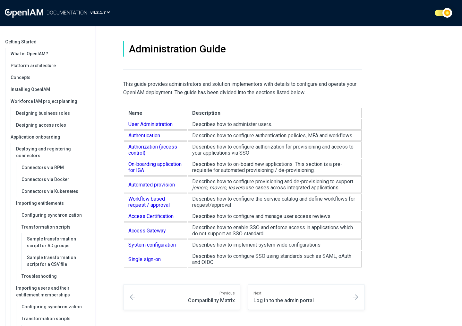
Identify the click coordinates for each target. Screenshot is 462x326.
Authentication (144, 135)
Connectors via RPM (42, 167)
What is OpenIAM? (29, 53)
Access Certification (151, 216)
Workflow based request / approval (149, 202)
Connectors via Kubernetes (49, 191)
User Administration (150, 124)
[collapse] (87, 42)
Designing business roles (43, 113)
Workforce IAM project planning (50, 101)
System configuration (152, 245)
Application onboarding (50, 137)
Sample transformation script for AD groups (51, 242)
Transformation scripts (55, 227)
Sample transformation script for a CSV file (51, 261)
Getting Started (47, 41)
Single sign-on (144, 259)
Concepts (20, 77)
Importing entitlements (52, 203)
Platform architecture (33, 65)
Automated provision (151, 185)
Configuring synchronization (51, 215)
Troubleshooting (39, 276)
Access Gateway (147, 231)
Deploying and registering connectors (52, 152)
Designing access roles (41, 125)
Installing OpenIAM (30, 89)
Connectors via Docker (45, 179)
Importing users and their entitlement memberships (52, 291)
